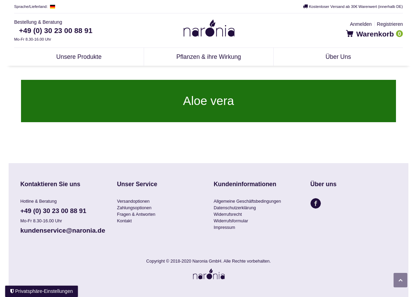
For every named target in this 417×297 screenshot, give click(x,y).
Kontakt (124, 221)
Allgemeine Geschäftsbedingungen (247, 201)
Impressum (224, 227)
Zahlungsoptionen (134, 207)
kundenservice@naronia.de (62, 230)
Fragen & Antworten (136, 214)
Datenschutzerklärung (235, 207)
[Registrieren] (390, 24)
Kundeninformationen (245, 184)
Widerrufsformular (231, 221)
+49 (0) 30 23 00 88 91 (55, 30)
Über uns (324, 184)
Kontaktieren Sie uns (50, 184)
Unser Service (137, 184)
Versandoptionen (133, 201)
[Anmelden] (360, 24)
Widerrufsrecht (228, 214)
